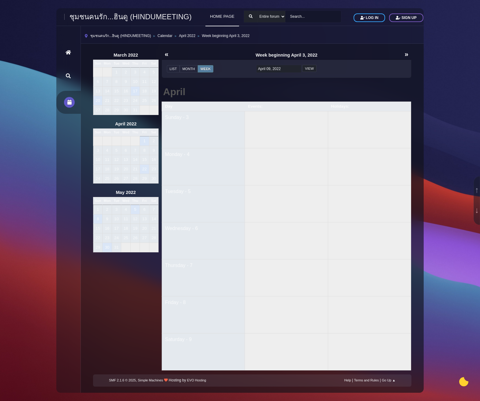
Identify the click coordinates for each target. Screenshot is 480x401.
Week (206, 69)
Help (347, 380)
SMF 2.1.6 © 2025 (122, 380)
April (174, 91)
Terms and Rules (366, 380)
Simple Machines (150, 380)
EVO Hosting (196, 380)
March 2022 (126, 55)
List (173, 69)
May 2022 (126, 192)
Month (188, 69)
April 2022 (126, 123)
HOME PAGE (222, 16)
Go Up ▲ (389, 380)
